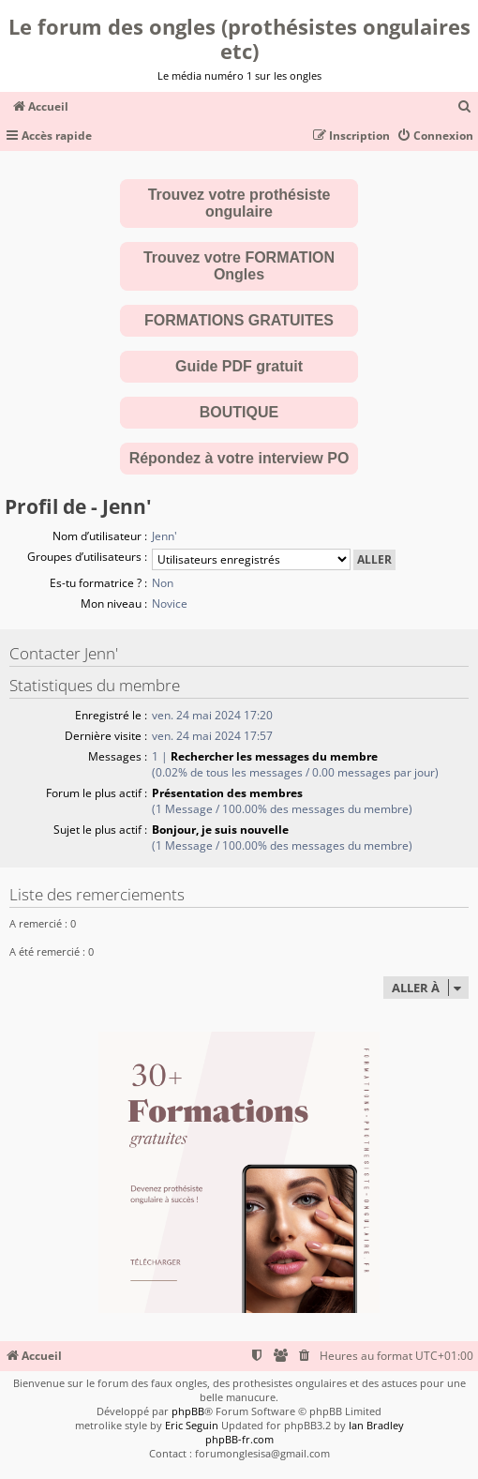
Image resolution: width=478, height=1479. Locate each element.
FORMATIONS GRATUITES (239, 320)
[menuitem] (464, 107)
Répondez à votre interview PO (239, 458)
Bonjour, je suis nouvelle (220, 830)
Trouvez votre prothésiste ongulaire (239, 203)
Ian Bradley (376, 1425)
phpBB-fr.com (239, 1439)
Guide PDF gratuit (239, 366)
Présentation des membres (227, 793)
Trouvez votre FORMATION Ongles (239, 265)
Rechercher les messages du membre (274, 756)
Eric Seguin (191, 1425)
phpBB (188, 1411)
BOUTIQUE (239, 412)
